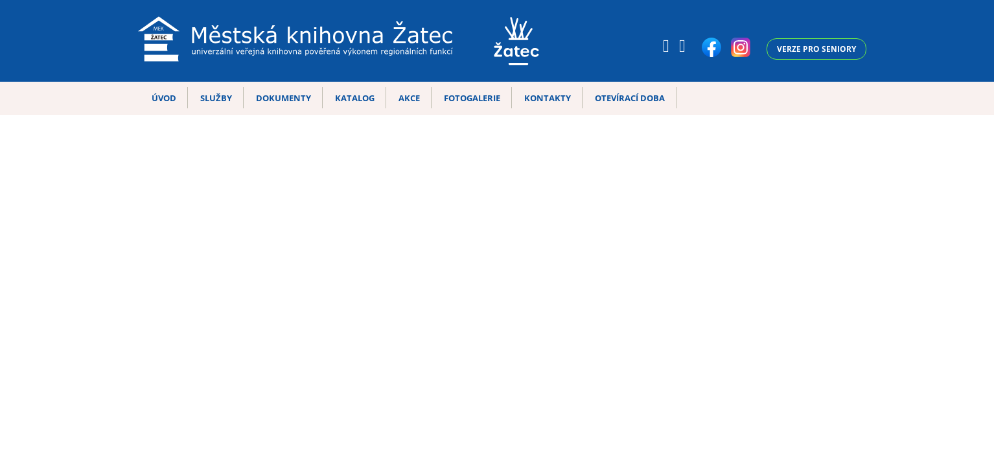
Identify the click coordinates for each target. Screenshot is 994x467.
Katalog (355, 98)
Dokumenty (283, 98)
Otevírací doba (630, 98)
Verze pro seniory (816, 48)
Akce (409, 98)
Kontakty (547, 98)
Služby (216, 98)
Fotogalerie (472, 98)
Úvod (164, 98)
